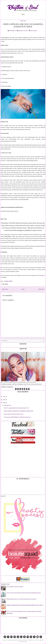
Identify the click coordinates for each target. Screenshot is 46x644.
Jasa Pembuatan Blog (23, 641)
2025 (4, 399)
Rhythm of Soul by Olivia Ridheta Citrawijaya (18, 640)
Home (23, 289)
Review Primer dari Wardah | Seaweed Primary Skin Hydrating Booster (24, 593)
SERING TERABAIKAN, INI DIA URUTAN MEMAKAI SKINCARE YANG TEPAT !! (25, 605)
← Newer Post (4, 289)
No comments (34, 30)
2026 (4, 396)
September (7, 405)
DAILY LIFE (23, 21)
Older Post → (42, 289)
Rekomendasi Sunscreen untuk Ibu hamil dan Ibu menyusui (21, 599)
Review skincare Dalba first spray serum (13, 414)
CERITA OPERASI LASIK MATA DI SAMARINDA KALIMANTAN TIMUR (23, 25)
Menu (23, 14)
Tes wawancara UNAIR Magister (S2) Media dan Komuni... (17, 417)
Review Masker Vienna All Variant (15, 586)
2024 (4, 402)
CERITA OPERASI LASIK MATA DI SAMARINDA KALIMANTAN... (19, 411)
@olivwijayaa (41, 275)
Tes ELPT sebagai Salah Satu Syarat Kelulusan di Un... (17, 408)
